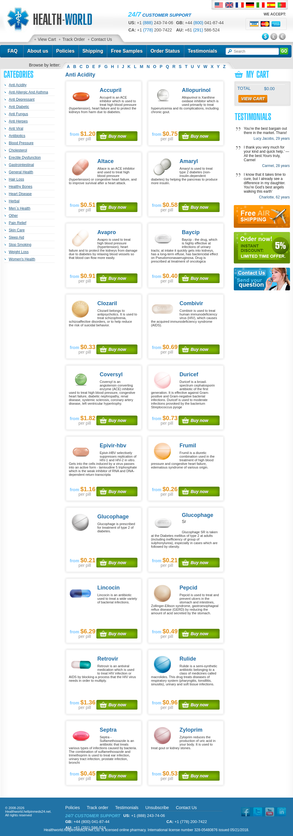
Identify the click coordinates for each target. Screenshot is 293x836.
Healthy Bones (20, 187)
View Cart (47, 39)
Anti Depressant (21, 99)
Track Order (73, 39)
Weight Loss (19, 252)
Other (13, 216)
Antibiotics (17, 136)
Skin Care (17, 230)
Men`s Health (19, 208)
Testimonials (202, 51)
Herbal (14, 201)
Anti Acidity (18, 85)
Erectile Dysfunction (25, 157)
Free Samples (127, 51)
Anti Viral (16, 128)
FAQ (13, 51)
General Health (21, 172)
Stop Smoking (20, 245)
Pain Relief (17, 223)
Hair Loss (16, 179)
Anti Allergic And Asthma (28, 92)
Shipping (92, 51)
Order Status (165, 51)
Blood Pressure (21, 143)
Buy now (117, 136)
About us (37, 51)
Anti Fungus (18, 114)
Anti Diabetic (19, 107)
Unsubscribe (157, 807)
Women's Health (22, 259)
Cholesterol (18, 150)
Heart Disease (20, 194)
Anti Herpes (18, 121)
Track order (97, 807)
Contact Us (101, 39)
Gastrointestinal (21, 165)
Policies (65, 51)
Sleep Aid (16, 237)
